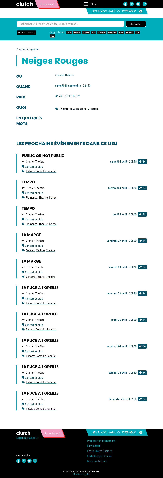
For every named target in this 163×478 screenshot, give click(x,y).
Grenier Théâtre (35, 161)
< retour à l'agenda (27, 49)
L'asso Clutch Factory (99, 451)
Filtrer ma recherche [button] (26, 32)
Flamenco (31, 197)
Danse (53, 197)
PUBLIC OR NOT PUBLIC (43, 156)
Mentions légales (81, 474)
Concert (30, 250)
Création (93, 109)
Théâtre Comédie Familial (41, 171)
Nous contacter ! (97, 461)
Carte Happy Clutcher (99, 456)
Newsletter (93, 446)
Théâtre (64, 109)
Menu (90, 4)
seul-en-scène (78, 109)
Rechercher (135, 23)
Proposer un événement (101, 440)
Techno (40, 250)
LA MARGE (31, 235)
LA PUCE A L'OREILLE (40, 288)
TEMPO (28, 182)
